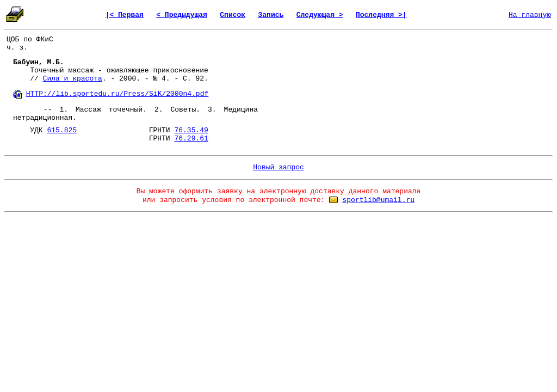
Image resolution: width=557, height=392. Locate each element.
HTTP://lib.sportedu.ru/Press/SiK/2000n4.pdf (117, 94)
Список (232, 15)
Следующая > (319, 15)
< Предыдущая (181, 15)
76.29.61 (191, 138)
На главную (530, 15)
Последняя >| (381, 15)
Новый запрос (278, 167)
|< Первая (125, 15)
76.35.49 (191, 130)
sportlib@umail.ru (378, 200)
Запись (271, 15)
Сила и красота (72, 79)
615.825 (62, 130)
